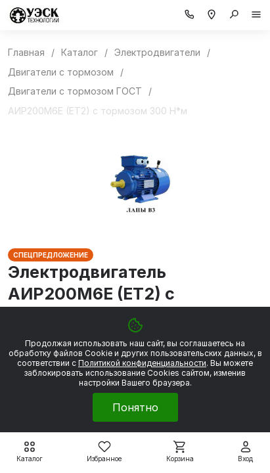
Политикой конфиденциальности (142, 363)
